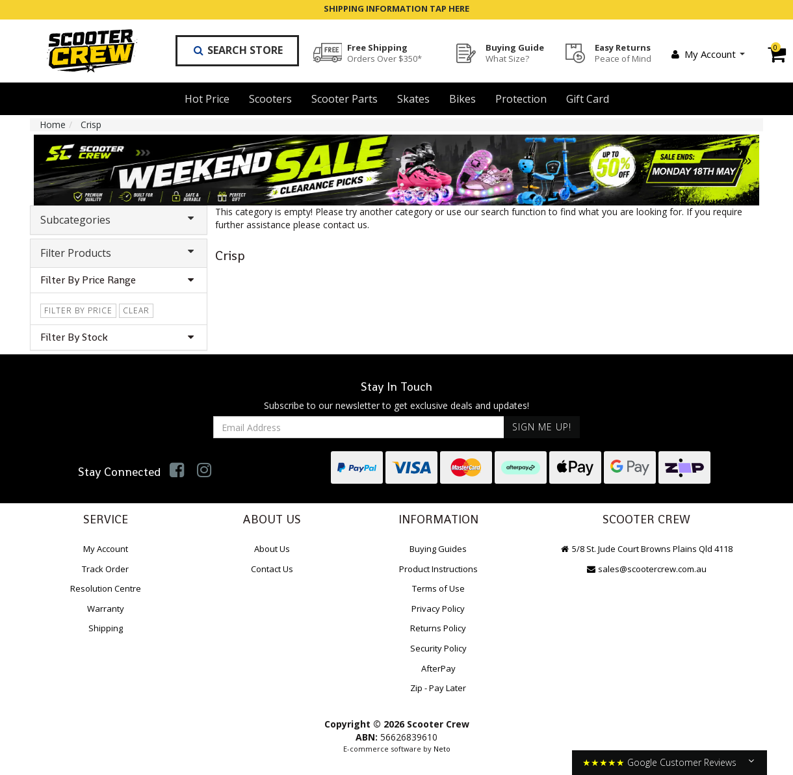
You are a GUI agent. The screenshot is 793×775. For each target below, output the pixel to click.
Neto (442, 749)
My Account (707, 53)
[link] (177, 469)
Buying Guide (515, 53)
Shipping (105, 628)
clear (136, 310)
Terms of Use (438, 588)
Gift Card (587, 99)
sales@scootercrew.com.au (646, 569)
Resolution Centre (105, 588)
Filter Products (118, 253)
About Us (272, 549)
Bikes (462, 99)
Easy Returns (623, 53)
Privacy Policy (438, 608)
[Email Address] (358, 427)
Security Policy (438, 648)
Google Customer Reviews (681, 762)
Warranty (105, 608)
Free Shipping (384, 53)
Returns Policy (438, 628)
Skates (413, 99)
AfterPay (438, 668)
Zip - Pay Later (438, 688)
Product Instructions (438, 569)
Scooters (270, 99)
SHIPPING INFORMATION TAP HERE (396, 8)
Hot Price (207, 99)
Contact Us (272, 569)
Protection (521, 99)
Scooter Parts (344, 99)
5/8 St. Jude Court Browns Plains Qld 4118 (646, 549)
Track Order (105, 569)
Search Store (237, 50)
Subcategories (118, 220)
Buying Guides (438, 549)
